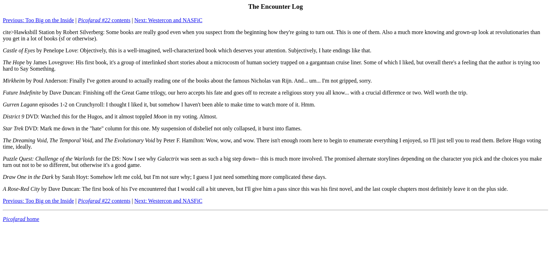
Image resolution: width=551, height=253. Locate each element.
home (21, 219)
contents (104, 20)
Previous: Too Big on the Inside (38, 20)
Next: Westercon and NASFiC (168, 20)
